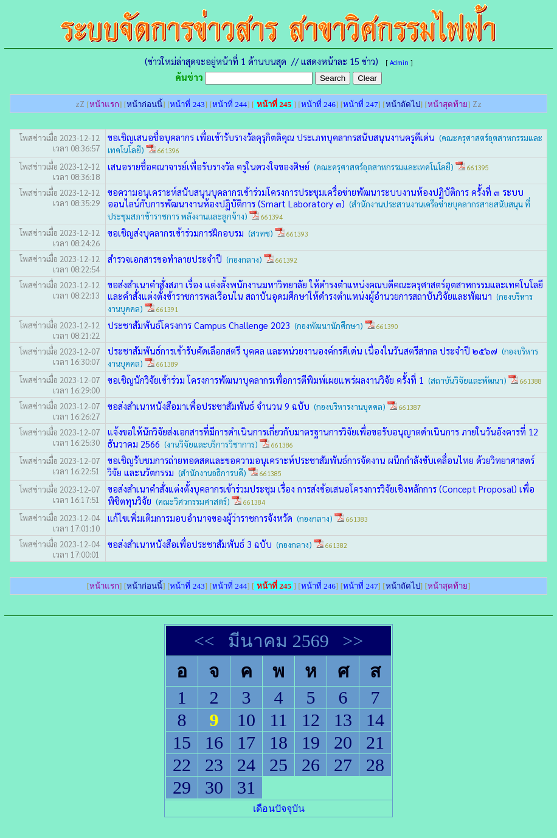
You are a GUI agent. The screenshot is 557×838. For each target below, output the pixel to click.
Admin (399, 62)
